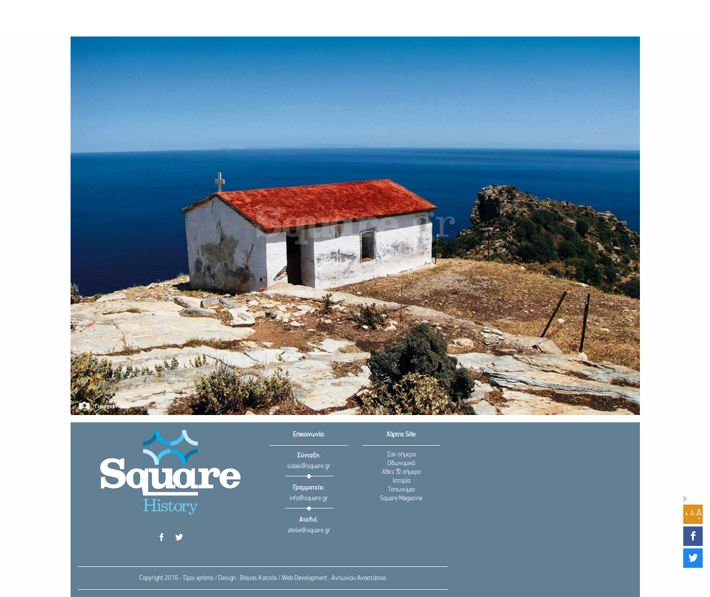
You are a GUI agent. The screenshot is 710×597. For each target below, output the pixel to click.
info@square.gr (309, 498)
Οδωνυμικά (401, 463)
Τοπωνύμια (401, 490)
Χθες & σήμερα (401, 472)
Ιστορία (401, 481)
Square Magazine (401, 498)
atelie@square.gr (309, 530)
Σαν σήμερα (401, 455)
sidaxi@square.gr (308, 466)
